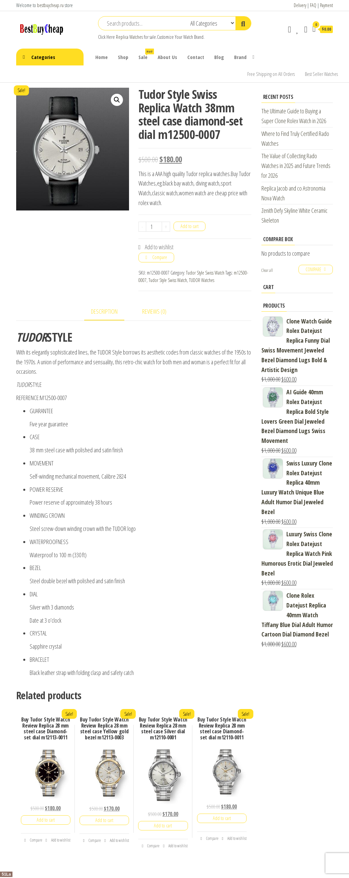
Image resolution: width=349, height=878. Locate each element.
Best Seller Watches (321, 73)
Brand (240, 57)
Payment (326, 5)
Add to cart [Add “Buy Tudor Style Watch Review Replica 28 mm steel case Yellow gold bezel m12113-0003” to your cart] (104, 820)
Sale (145, 54)
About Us (167, 57)
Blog (219, 57)
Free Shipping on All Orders (271, 73)
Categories (43, 57)
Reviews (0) (154, 311)
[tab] (109, 311)
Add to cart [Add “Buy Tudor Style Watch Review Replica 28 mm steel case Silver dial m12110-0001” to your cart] (163, 825)
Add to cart (189, 226)
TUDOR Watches (201, 280)
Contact (195, 57)
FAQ (313, 5)
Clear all (267, 270)
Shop (123, 57)
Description (104, 311)
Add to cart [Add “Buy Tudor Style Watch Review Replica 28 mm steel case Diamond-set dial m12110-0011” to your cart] (222, 818)
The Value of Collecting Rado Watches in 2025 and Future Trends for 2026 (295, 165)
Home (101, 57)
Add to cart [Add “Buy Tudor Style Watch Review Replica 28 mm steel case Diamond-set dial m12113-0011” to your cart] (46, 820)
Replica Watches (129, 37)
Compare (159, 257)
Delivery (300, 5)
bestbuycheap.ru (50, 5)
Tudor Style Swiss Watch (205, 273)
